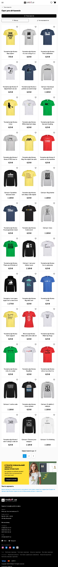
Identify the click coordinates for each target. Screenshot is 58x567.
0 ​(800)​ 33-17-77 (6, 527)
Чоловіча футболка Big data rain (29, 299)
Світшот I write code (10, 404)
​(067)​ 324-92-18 (6, 532)
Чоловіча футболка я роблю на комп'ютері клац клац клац (29, 88)
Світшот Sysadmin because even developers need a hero (10, 194)
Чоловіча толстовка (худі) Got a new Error (10, 299)
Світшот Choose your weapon (29, 440)
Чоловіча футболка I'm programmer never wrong (10, 229)
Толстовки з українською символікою (29, 554)
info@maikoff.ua (6, 537)
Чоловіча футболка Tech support (10, 335)
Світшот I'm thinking (47, 439)
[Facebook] (6, 547)
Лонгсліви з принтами (47, 552)
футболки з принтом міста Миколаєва (18, 491)
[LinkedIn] (13, 547)
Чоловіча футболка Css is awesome (47, 264)
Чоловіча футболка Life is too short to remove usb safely (47, 370)
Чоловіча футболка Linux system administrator (29, 405)
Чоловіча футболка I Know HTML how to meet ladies (10, 158)
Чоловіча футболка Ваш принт (10, 52)
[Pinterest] (10, 547)
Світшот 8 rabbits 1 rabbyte (47, 405)
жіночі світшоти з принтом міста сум (13, 489)
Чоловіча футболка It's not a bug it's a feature (29, 53)
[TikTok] (17, 547)
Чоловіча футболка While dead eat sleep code (29, 123)
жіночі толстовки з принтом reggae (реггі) (37, 489)
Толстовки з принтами (23, 552)
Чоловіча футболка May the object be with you (29, 158)
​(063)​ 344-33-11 (6, 530)
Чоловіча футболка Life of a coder (10, 370)
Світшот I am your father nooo (29, 264)
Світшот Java (47, 228)
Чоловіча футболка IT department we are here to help (10, 88)
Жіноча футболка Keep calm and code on (29, 335)
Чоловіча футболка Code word (29, 229)
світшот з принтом (36, 491)
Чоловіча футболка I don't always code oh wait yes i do (10, 441)
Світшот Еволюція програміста (47, 88)
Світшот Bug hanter (47, 192)
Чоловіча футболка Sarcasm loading (47, 123)
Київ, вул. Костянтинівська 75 (10, 511)
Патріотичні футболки (45, 554)
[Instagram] (3, 547)
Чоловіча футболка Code (47, 299)
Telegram (12, 541)
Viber (4, 541)
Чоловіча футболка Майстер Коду (47, 335)
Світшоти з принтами (35, 552)
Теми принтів (7, 7)
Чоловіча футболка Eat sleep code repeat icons (29, 194)
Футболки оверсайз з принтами (10, 556)
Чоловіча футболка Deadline (29, 370)
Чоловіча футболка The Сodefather (47, 52)
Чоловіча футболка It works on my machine (47, 158)
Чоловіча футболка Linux (10, 123)
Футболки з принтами (10, 552)
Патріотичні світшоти (13, 554)
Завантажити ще (29, 451)
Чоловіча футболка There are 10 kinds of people (10, 264)
